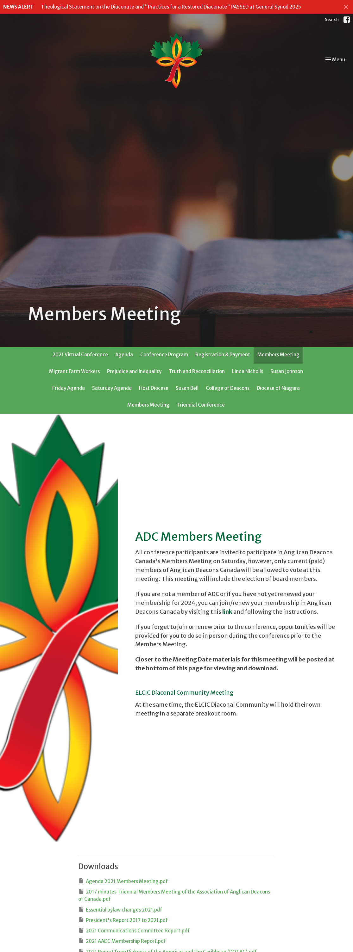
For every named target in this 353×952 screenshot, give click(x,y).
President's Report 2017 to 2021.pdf (123, 920)
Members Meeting (278, 355)
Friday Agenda (68, 388)
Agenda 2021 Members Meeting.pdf (123, 881)
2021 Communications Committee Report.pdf (134, 930)
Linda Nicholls (247, 371)
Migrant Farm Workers (74, 371)
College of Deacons (227, 388)
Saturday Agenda (112, 388)
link (227, 611)
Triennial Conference (201, 405)
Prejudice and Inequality (134, 371)
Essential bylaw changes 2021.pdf (120, 909)
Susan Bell (187, 388)
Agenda (124, 355)
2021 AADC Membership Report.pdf (122, 940)
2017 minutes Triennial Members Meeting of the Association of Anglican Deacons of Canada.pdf (174, 895)
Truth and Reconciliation (197, 371)
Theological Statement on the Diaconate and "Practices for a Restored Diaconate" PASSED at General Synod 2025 (171, 7)
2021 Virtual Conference (80, 355)
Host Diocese (153, 388)
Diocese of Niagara (278, 388)
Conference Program (164, 355)
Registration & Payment (222, 355)
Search (332, 19)
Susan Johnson (286, 371)
